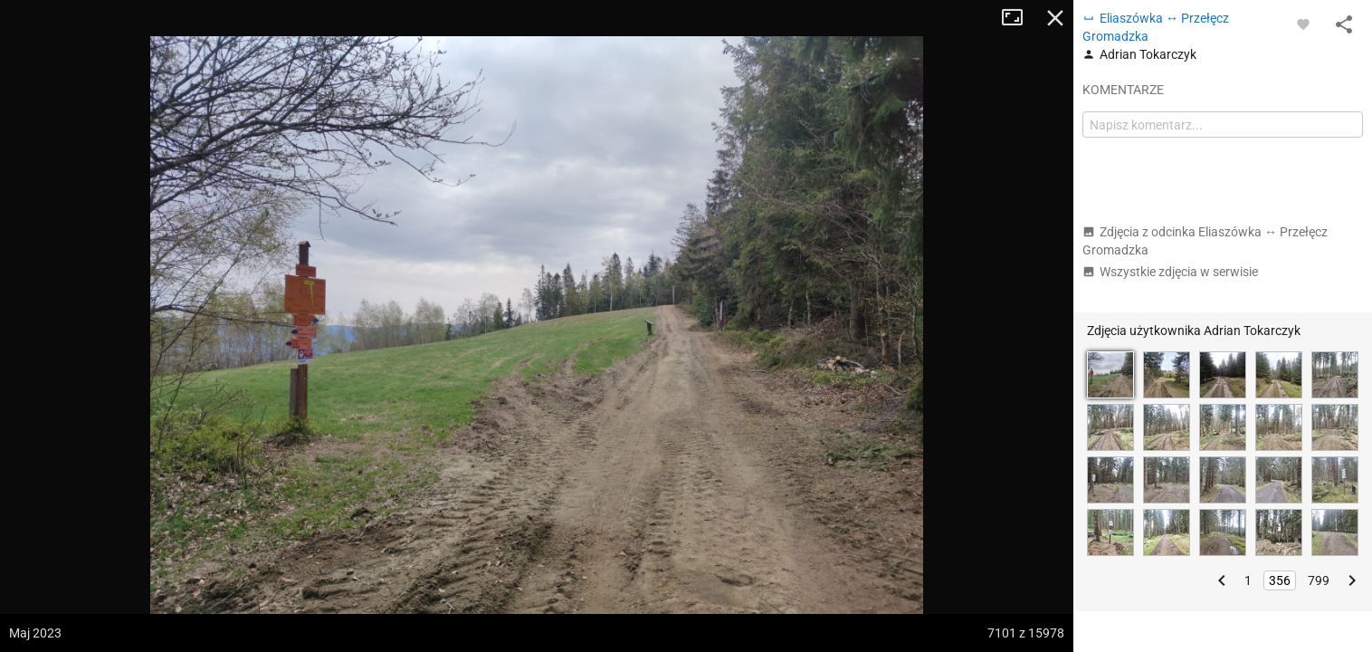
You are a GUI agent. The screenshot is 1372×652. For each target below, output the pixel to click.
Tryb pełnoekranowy (1019, 18)
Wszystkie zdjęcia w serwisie (1170, 271)
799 (1318, 580)
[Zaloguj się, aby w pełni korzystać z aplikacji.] (1303, 23)
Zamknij (1055, 18)
